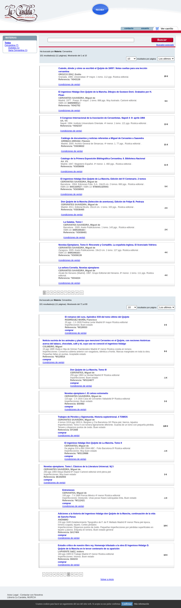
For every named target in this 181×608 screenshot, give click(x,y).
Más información (141, 604)
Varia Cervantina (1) (18, 50)
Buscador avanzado (165, 45)
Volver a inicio (107, 579)
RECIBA (100, 10)
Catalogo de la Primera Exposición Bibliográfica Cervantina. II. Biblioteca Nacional (103, 158)
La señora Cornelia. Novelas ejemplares (78, 267)
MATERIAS (11, 37)
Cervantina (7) (11, 45)
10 (76, 292)
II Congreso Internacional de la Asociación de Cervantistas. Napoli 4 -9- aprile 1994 (102, 118)
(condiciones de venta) (69, 84)
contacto (128, 28)
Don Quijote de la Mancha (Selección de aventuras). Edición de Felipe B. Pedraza (102, 201)
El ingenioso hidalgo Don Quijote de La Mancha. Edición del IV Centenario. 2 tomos (103, 179)
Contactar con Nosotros (31, 595)
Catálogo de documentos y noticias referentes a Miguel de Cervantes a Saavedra (102, 138)
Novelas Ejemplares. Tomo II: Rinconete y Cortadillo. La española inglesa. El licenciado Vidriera (107, 245)
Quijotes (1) (13, 48)
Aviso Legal (12, 595)
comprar (69, 330)
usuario (145, 28)
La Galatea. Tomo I (73, 222)
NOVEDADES (118, 17)
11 (81, 292)
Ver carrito (165, 28)
